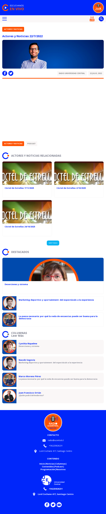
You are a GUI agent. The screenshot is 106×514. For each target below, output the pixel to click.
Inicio (42, 463)
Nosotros (61, 469)
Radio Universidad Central (72, 73)
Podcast (31, 143)
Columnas (61, 463)
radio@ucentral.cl (56, 440)
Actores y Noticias (13, 29)
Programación (48, 469)
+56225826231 (56, 445)
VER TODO (53, 243)
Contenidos (48, 466)
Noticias (50, 463)
